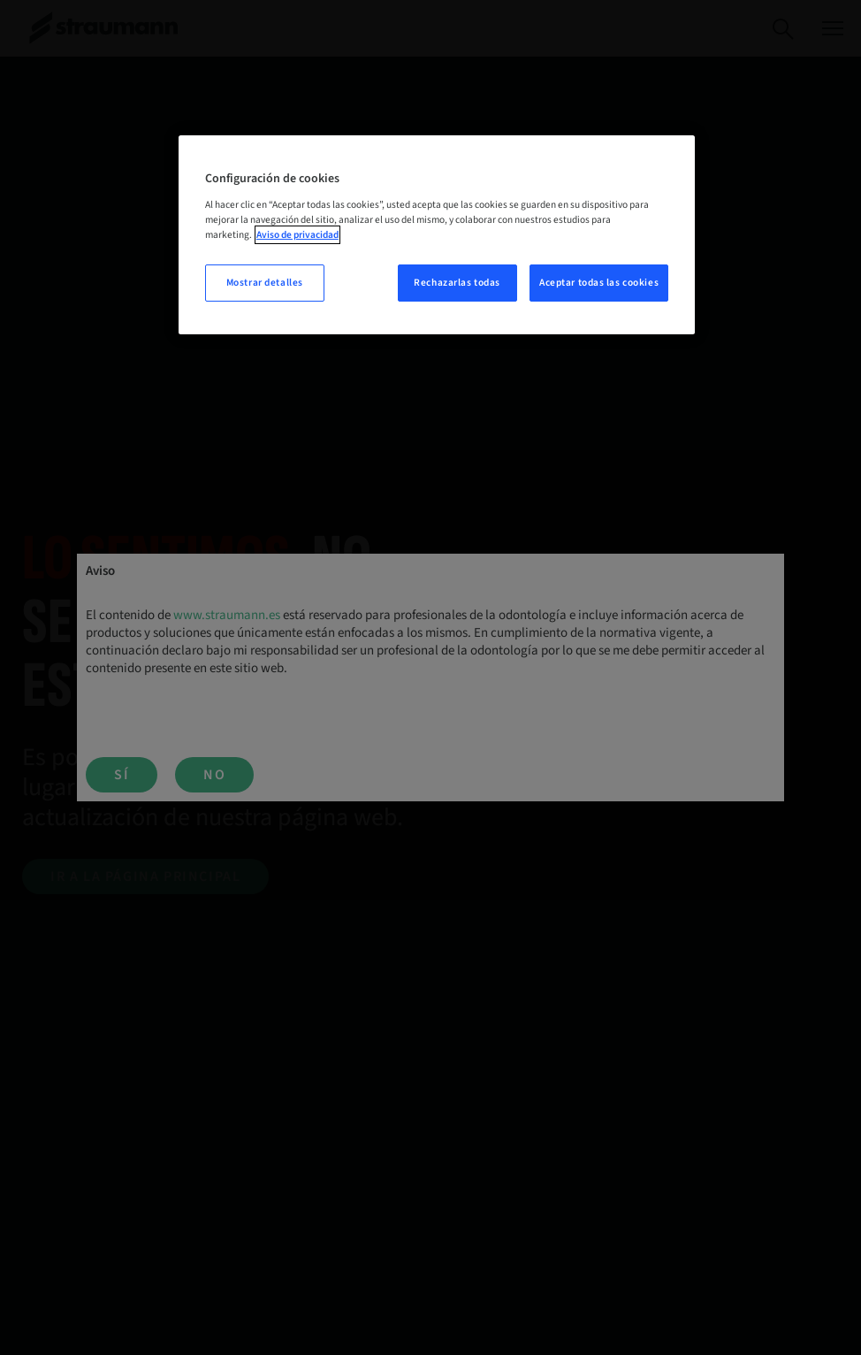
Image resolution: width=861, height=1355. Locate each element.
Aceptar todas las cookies (599, 282)
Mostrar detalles (264, 282)
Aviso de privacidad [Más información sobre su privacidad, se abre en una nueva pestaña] (297, 234)
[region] (437, 234)
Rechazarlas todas (457, 282)
